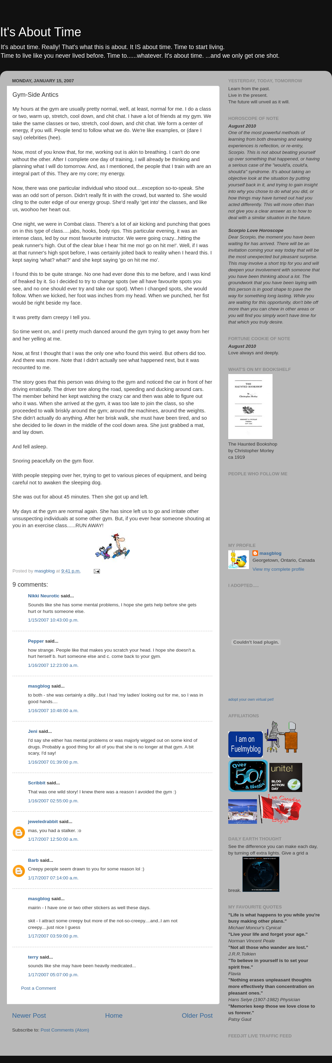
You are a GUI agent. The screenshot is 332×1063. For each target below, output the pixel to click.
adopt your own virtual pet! (251, 699)
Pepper (36, 641)
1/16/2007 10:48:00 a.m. (53, 710)
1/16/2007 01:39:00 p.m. (53, 762)
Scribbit (36, 782)
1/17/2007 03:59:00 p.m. (53, 936)
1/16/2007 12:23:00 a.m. (53, 665)
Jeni (32, 731)
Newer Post (29, 1015)
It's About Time (40, 32)
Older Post (197, 1015)
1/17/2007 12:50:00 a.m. (53, 839)
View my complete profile (278, 569)
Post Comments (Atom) (65, 1030)
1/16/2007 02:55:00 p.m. (53, 800)
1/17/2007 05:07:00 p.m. (53, 974)
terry (33, 957)
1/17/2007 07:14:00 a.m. (53, 877)
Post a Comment (38, 988)
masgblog (39, 686)
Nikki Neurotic (43, 595)
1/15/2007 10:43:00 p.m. (53, 620)
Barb (33, 860)
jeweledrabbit (43, 821)
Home (113, 1015)
